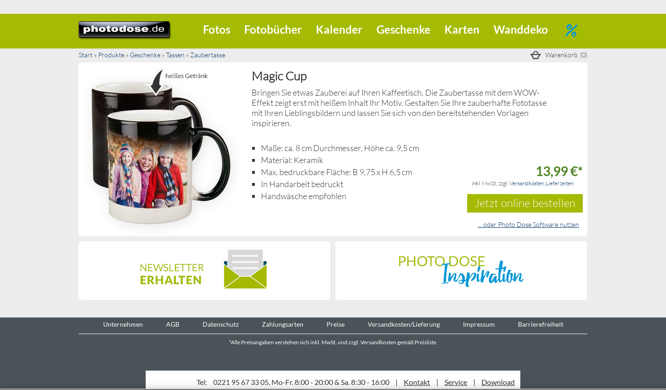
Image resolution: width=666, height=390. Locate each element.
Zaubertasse (207, 55)
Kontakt (417, 382)
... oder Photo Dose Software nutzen (528, 224)
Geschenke (403, 29)
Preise (336, 324)
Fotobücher (273, 29)
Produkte (111, 55)
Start (85, 55)
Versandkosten (526, 183)
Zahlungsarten (282, 324)
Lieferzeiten (560, 183)
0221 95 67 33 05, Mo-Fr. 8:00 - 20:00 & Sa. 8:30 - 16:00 (301, 382)
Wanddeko (520, 29)
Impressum (479, 324)
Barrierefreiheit (540, 324)
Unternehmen (123, 324)
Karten (462, 29)
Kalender (339, 29)
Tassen (175, 55)
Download (498, 382)
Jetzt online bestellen (525, 202)
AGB (172, 324)
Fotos (216, 29)
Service (455, 382)
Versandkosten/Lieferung (404, 324)
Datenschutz (221, 324)
